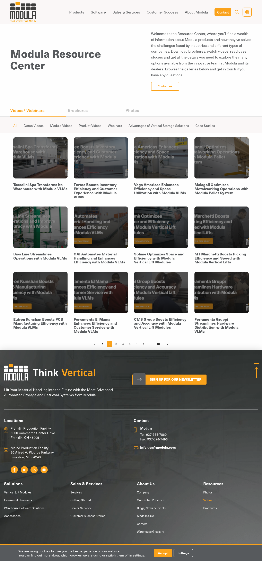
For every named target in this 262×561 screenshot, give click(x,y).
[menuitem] (76, 12)
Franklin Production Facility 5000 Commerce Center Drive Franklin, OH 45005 (33, 433)
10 (158, 344)
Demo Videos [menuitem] (34, 125)
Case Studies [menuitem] (205, 125)
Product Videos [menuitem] (90, 125)
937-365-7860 (156, 434)
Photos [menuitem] (132, 110)
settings (139, 555)
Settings (184, 553)
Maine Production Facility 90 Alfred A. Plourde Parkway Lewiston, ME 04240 (32, 452)
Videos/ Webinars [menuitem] (27, 110)
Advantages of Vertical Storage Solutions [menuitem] (159, 125)
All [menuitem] (15, 125)
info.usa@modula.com (158, 447)
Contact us (165, 86)
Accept (163, 553)
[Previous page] (95, 344)
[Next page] (166, 344)
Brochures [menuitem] (78, 110)
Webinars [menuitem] (115, 125)
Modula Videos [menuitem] (61, 125)
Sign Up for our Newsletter (177, 379)
